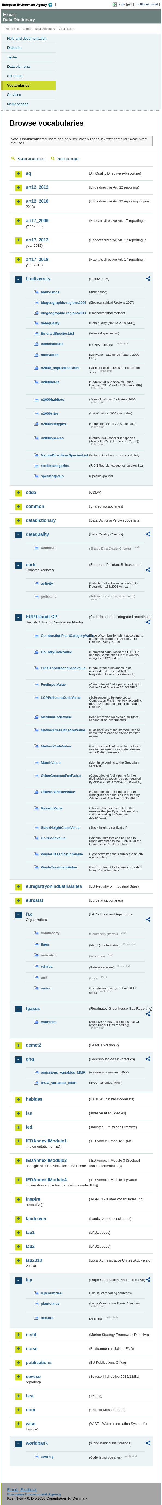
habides (34, 1099)
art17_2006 (37, 220)
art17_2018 (37, 259)
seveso (33, 1376)
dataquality (50, 323)
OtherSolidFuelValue (58, 792)
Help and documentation (27, 38)
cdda (31, 492)
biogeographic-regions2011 (63, 313)
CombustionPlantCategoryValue (64, 636)
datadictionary (41, 520)
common (35, 506)
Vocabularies (18, 85)
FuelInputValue (53, 684)
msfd (31, 1334)
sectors (47, 1318)
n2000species (52, 438)
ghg (30, 1059)
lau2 (30, 1246)
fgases (33, 1008)
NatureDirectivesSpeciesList (64, 455)
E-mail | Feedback (21, 1490)
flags (45, 944)
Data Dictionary (45, 28)
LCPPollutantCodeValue (61, 698)
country (47, 1456)
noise (31, 1348)
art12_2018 (37, 201)
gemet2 (33, 1045)
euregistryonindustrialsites (54, 886)
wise (30, 1423)
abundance (50, 292)
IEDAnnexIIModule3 (46, 1160)
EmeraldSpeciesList (57, 333)
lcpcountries (51, 1293)
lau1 (30, 1232)
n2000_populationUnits (60, 368)
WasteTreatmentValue (59, 867)
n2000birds (50, 382)
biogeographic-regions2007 (63, 303)
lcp (29, 1279)
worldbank (37, 1443)
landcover (36, 1218)
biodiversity (38, 278)
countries (49, 1022)
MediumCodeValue (56, 717)
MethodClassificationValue (63, 730)
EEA (29, 4)
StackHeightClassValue (60, 828)
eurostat (34, 900)
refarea (47, 966)
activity (47, 583)
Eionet (27, 28)
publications (39, 1362)
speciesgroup (52, 476)
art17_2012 (37, 240)
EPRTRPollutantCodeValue (63, 668)
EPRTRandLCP (41, 616)
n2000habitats (52, 399)
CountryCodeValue (56, 652)
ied (29, 1127)
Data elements (19, 66)
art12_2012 (37, 187)
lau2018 (34, 1260)
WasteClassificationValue (62, 854)
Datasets (14, 48)
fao (29, 914)
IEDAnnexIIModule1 (46, 1141)
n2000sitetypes (53, 424)
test (30, 1396)
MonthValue (51, 763)
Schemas (14, 76)
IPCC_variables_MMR (59, 1083)
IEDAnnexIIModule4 (46, 1179)
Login (121, 4)
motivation (50, 355)
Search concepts (68, 158)
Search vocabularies (31, 158)
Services (14, 95)
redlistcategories (55, 466)
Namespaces (17, 104)
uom (30, 1409)
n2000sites (50, 413)
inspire (33, 1199)
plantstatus (50, 1303)
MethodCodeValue (56, 746)
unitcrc (47, 988)
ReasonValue (52, 808)
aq (28, 173)
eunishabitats (52, 344)
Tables (12, 57)
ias (29, 1113)
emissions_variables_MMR (63, 1072)
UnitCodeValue (53, 838)
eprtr (31, 564)
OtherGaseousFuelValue (61, 776)
